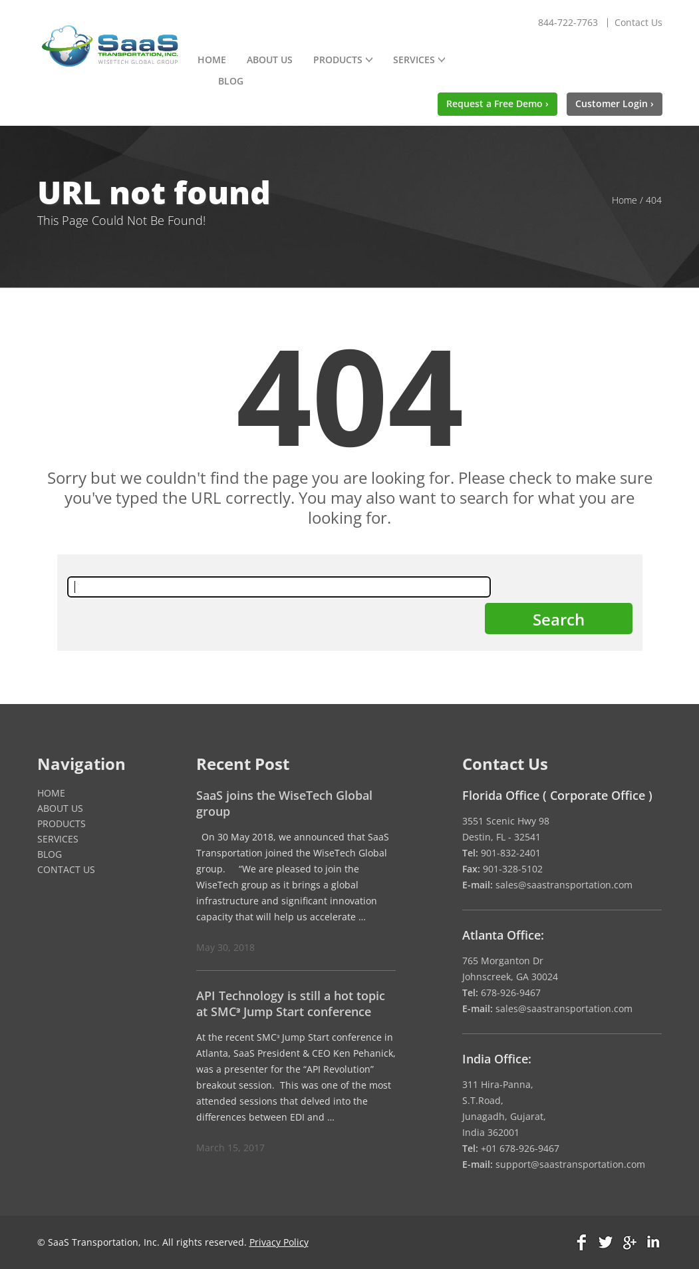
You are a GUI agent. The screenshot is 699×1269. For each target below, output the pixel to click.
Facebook (583, 1242)
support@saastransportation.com (570, 1164)
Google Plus (629, 1242)
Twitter (606, 1242)
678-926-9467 (511, 992)
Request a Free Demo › (497, 103)
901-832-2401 (511, 852)
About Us (270, 59)
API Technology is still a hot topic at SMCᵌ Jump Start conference (290, 1003)
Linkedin (652, 1242)
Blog (230, 81)
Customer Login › (614, 103)
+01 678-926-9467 (520, 1148)
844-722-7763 (568, 22)
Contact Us (638, 22)
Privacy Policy (279, 1242)
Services (414, 59)
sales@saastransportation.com (563, 884)
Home (212, 59)
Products (337, 59)
